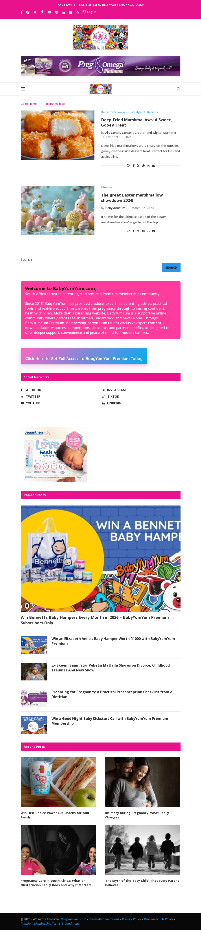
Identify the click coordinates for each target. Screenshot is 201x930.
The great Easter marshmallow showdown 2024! (132, 197)
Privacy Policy (131, 919)
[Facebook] (22, 12)
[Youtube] (49, 12)
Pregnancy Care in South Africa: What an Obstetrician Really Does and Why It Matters (56, 883)
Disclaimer (151, 919)
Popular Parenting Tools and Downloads (111, 5)
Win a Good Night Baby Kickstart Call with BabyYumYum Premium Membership (110, 721)
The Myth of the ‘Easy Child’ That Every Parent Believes (142, 883)
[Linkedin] (63, 12)
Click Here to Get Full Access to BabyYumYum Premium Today (84, 358)
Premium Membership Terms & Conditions (50, 923)
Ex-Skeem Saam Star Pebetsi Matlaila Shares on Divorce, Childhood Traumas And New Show (111, 668)
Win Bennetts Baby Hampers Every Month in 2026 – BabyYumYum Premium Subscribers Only (95, 620)
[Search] (178, 89)
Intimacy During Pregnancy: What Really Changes (137, 815)
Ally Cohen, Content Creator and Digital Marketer (140, 132)
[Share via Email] (153, 166)
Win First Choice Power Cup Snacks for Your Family (55, 815)
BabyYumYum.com (73, 919)
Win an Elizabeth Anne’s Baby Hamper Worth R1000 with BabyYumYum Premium (113, 641)
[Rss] (77, 12)
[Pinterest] (56, 12)
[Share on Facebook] (134, 166)
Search (26, 259)
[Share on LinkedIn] (148, 166)
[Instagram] (28, 12)
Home (33, 104)
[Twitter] (35, 12)
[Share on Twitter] (138, 166)
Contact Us (66, 5)
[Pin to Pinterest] (143, 166)
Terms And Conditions (104, 919)
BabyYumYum (115, 208)
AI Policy (167, 919)
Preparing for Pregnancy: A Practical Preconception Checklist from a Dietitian (112, 694)
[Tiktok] (42, 12)
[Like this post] (128, 166)
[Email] (70, 12)
